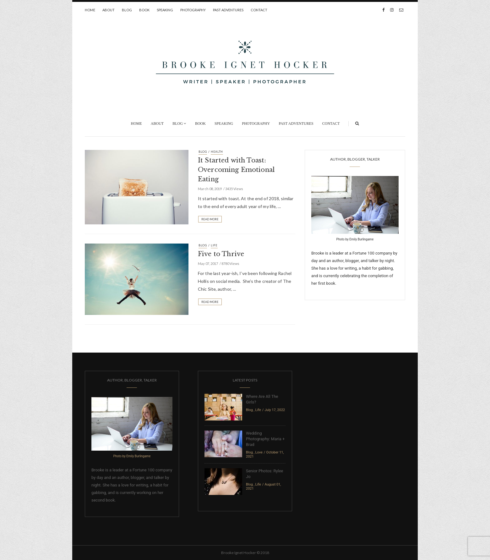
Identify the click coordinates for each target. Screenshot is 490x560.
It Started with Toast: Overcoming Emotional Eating (236, 169)
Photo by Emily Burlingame (355, 239)
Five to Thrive (221, 254)
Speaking (165, 10)
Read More (210, 219)
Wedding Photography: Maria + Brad (265, 439)
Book (144, 10)
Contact (259, 10)
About (108, 10)
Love (259, 452)
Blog (127, 10)
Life (214, 245)
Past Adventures (228, 10)
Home (90, 10)
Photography (193, 10)
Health (217, 151)
